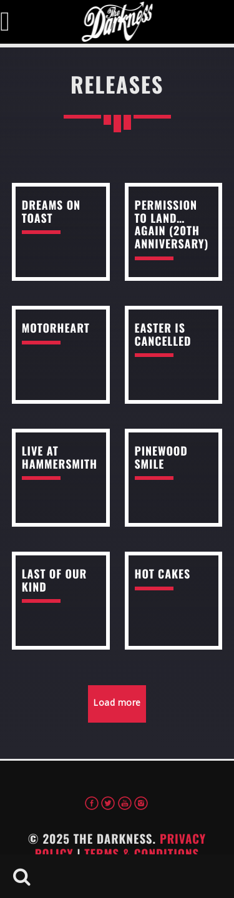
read (61, 232)
